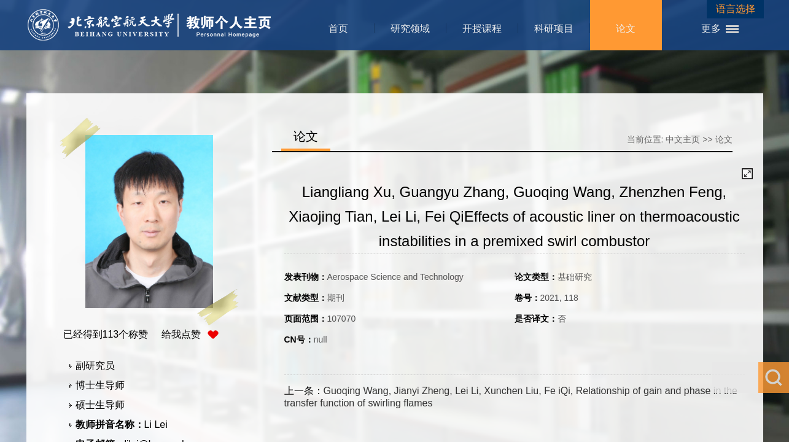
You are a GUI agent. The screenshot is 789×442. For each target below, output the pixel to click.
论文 (625, 28)
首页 (338, 28)
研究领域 (410, 28)
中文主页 (683, 139)
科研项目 (553, 28)
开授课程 (482, 28)
